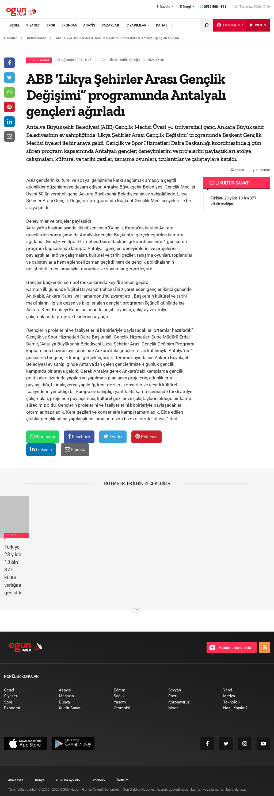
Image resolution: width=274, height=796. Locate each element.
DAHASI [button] (162, 25)
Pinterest (146, 436)
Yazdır (237, 170)
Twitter (113, 436)
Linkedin (41, 449)
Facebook (79, 436)
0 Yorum (261, 170)
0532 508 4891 (213, 7)
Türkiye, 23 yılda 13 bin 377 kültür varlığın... (233, 201)
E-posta (75, 449)
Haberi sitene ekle (230, 647)
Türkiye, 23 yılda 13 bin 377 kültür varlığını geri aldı (12, 570)
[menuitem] (17, 25)
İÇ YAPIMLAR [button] (136, 25)
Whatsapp (42, 436)
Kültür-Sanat (39, 60)
